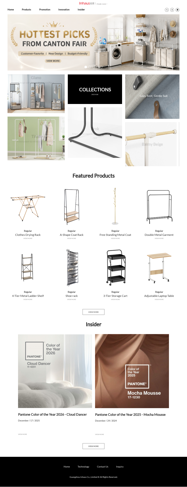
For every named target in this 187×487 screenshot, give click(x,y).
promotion (44, 9)
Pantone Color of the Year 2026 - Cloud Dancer (52, 415)
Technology (83, 466)
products (26, 9)
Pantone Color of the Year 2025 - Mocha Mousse (130, 415)
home (11, 9)
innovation (63, 9)
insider (81, 9)
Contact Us (102, 466)
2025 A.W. (94, 94)
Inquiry (119, 466)
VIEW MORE (27, 238)
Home (67, 466)
